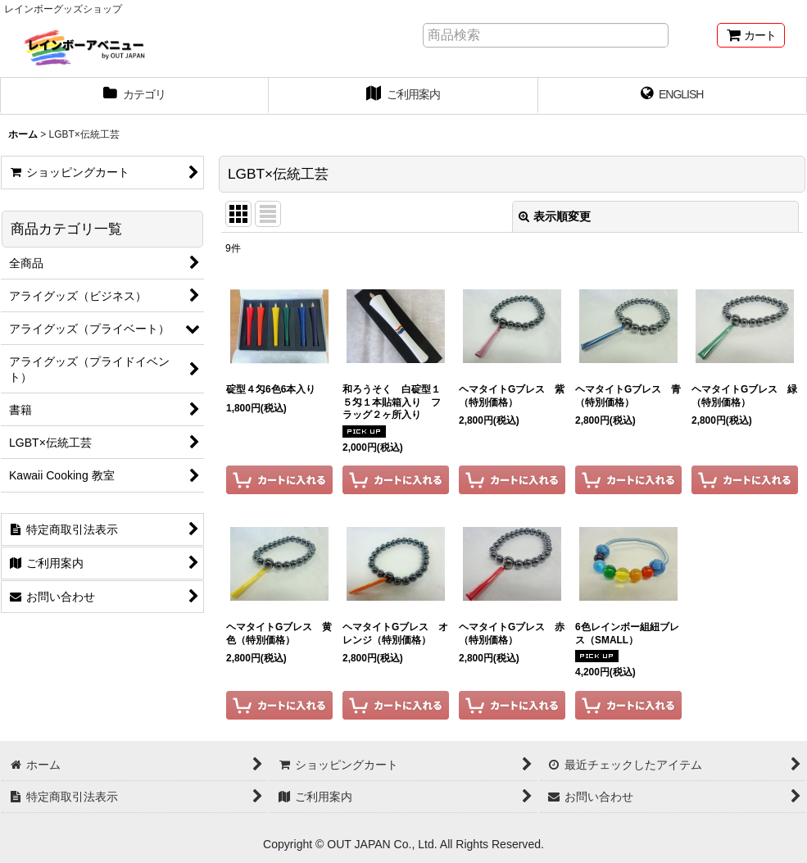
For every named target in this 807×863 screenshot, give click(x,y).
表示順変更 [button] (555, 216)
